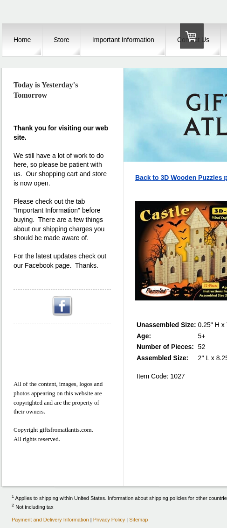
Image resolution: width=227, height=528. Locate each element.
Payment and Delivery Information (50, 519)
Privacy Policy (109, 519)
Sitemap (138, 519)
